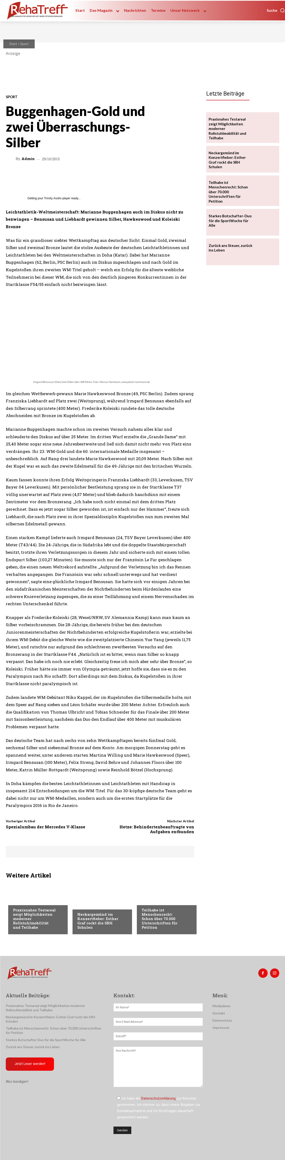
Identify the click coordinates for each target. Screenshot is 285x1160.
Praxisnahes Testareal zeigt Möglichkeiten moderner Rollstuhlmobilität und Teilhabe (45, 1008)
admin (28, 159)
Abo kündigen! (17, 1081)
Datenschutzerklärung (158, 1098)
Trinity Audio (53, 198)
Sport (24, 44)
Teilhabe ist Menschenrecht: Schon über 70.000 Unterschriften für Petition (160, 919)
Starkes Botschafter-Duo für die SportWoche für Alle (230, 220)
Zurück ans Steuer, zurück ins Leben (33, 1047)
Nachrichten (88, 904)
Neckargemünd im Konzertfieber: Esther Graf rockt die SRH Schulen (97, 921)
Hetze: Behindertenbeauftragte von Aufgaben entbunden (156, 829)
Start (13, 44)
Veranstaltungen (28, 900)
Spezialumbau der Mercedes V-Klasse (45, 827)
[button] (276, 10)
